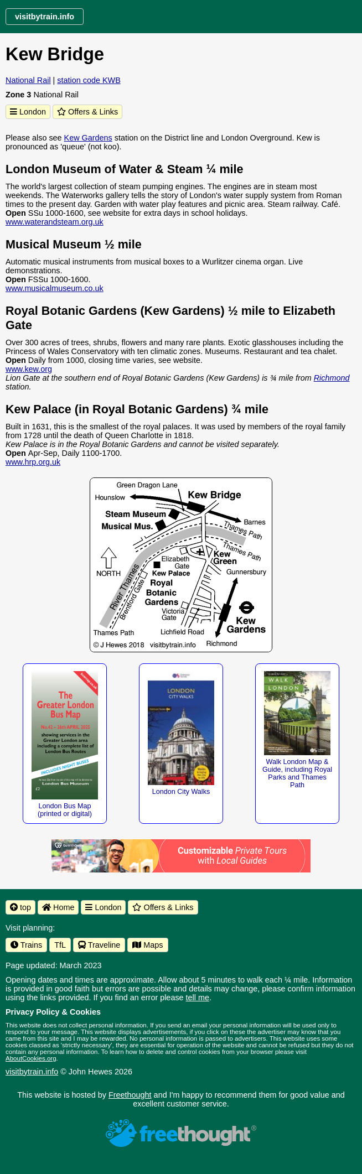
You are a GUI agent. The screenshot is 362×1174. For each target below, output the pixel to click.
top (20, 907)
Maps (147, 945)
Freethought (130, 1094)
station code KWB (88, 80)
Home (58, 907)
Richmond (332, 377)
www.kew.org (29, 369)
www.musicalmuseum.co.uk (55, 288)
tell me (197, 997)
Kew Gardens (88, 137)
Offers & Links (87, 111)
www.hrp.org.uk (33, 462)
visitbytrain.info (32, 1071)
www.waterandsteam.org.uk (55, 221)
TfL (60, 945)
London (28, 111)
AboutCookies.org (31, 1058)
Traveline (99, 945)
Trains (26, 945)
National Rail (28, 80)
